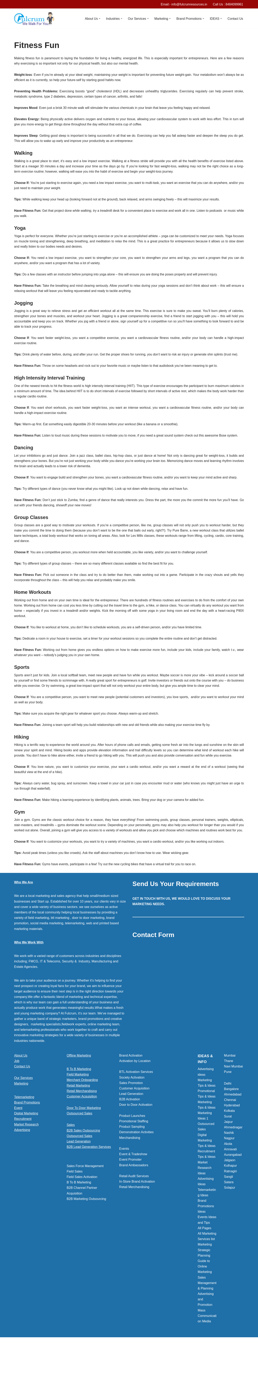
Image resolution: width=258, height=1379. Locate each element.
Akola (228, 1175)
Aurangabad (232, 1186)
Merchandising (129, 1169)
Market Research (26, 1155)
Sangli (228, 1208)
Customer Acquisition (82, 1128)
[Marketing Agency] (34, 18)
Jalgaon (229, 1191)
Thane (228, 1092)
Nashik (229, 1164)
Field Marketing (78, 1106)
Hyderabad (232, 1136)
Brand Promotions (27, 1134)
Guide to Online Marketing (205, 1298)
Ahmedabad (232, 1126)
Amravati (230, 1180)
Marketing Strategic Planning (205, 1281)
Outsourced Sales (79, 1145)
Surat (228, 1147)
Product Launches (132, 1147)
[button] (97, 19)
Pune (227, 1103)
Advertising (22, 1161)
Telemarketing (24, 1128)
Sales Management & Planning (207, 1314)
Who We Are (23, 913)
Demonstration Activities (136, 1163)
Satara (228, 1213)
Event (18, 1139)
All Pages (204, 1259)
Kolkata (229, 1142)
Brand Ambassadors (133, 1196)
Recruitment (22, 1150)
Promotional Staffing (133, 1152)
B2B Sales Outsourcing (83, 1161)
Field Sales (75, 1203)
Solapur (229, 1219)
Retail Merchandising (82, 1122)
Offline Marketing (79, 1087)
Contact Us (235, 18)
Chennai (230, 1131)
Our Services (23, 1109)
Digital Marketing (26, 1145)
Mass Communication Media (207, 1347)
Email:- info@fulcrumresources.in (182, 4)
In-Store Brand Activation (137, 1213)
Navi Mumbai (233, 1098)
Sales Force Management (85, 1197)
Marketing (21, 1114)
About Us (20, 1087)
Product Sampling (132, 1158)
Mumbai (229, 1087)
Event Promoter (130, 1191)
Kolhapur (230, 1197)
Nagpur (229, 1169)
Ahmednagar (233, 1158)
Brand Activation (131, 1087)
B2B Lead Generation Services (89, 1178)
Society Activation (131, 1108)
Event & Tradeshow (133, 1185)
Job (16, 1092)
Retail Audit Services (134, 1207)
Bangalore (231, 1120)
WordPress (50, 1374)
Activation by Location (135, 1092)
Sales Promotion (131, 1114)
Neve (18, 1374)
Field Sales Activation (82, 1208)
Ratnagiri (230, 1202)
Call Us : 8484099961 (227, 4)
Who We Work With (29, 974)
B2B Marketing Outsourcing (86, 1230)
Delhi (227, 1114)
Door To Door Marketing (84, 1139)
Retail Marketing (78, 1116)
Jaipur (228, 1153)
